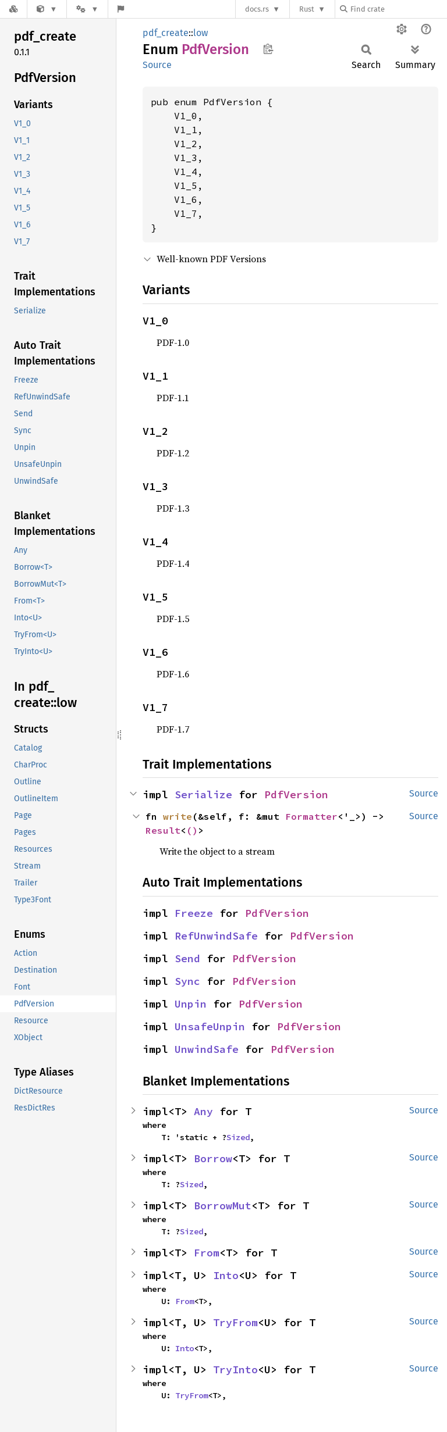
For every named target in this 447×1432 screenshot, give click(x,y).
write (177, 816)
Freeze (194, 913)
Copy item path (268, 49)
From (206, 1252)
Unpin (191, 1003)
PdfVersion (296, 794)
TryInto (235, 1369)
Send (187, 958)
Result (163, 830)
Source (157, 64)
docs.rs (257, 9)
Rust (306, 9)
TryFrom (235, 1322)
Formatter (311, 816)
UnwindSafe (207, 1049)
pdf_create (166, 32)
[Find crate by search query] (398, 9)
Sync (187, 981)
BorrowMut (222, 1205)
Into (226, 1275)
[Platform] (87, 9)
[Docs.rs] (13, 9)
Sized (238, 1137)
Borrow (213, 1158)
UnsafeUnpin (210, 1026)
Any (203, 1111)
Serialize (203, 794)
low (200, 32)
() (192, 830)
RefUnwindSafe (216, 935)
